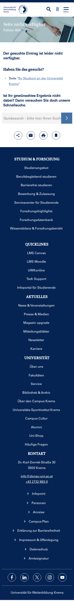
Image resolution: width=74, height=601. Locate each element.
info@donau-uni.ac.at (37, 476)
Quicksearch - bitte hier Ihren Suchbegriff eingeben (37, 118)
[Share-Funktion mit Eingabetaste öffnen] (18, 135)
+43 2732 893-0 (37, 481)
